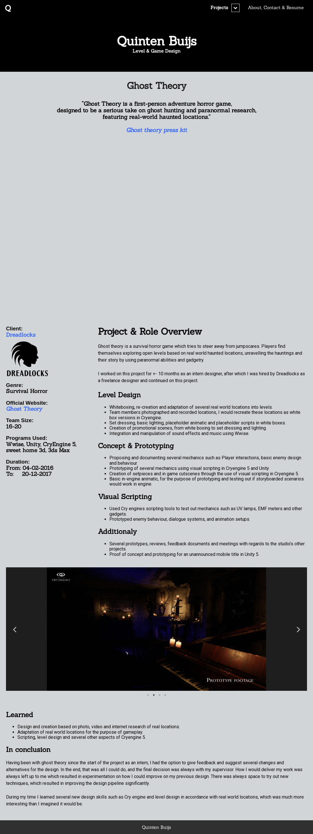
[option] (156, 629)
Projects (219, 7)
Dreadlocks (20, 334)
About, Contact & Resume (276, 7)
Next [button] (298, 629)
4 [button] (165, 695)
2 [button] (153, 695)
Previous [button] (14, 629)
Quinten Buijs (156, 41)
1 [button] (148, 695)
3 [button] (159, 695)
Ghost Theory (156, 85)
